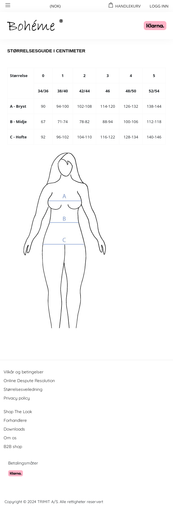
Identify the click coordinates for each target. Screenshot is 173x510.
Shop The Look (18, 411)
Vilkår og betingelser (23, 372)
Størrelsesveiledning (23, 389)
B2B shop (13, 446)
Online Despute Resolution (29, 380)
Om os (10, 437)
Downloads (14, 429)
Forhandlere (15, 420)
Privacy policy (17, 398)
